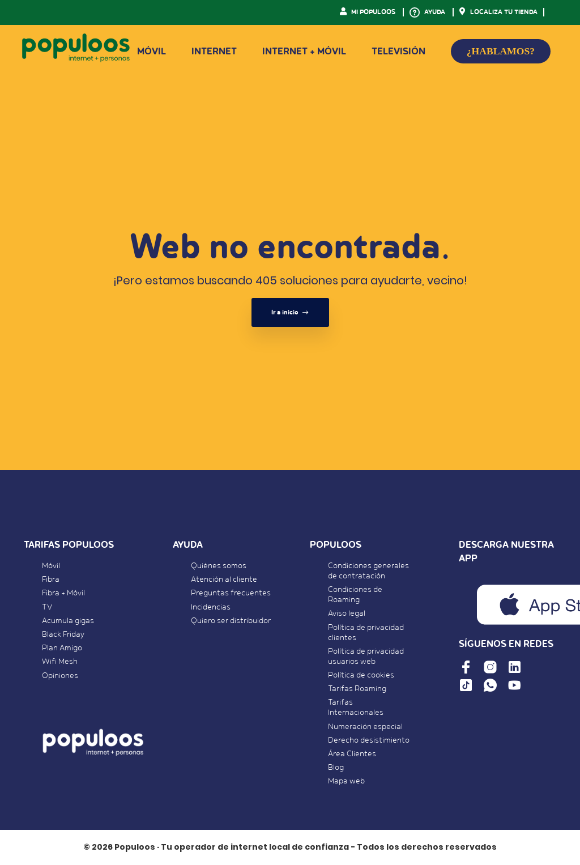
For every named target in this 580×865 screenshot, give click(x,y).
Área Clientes (352, 754)
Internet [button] (214, 51)
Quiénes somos (218, 565)
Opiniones (60, 675)
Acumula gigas (68, 620)
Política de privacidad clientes (366, 632)
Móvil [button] (151, 51)
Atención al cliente (224, 579)
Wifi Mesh (60, 661)
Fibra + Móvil (63, 593)
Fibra (50, 579)
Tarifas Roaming (357, 688)
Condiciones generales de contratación (368, 571)
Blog (336, 767)
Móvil (51, 565)
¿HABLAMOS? (501, 51)
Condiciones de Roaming (355, 594)
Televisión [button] (398, 51)
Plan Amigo (62, 648)
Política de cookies (361, 675)
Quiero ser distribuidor (231, 620)
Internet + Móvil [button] (304, 51)
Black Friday (63, 634)
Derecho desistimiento (369, 740)
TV (47, 607)
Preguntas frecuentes (231, 593)
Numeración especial (365, 726)
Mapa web (346, 781)
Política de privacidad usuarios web (366, 656)
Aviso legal (346, 613)
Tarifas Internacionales (355, 707)
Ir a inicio (290, 312)
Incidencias (211, 607)
